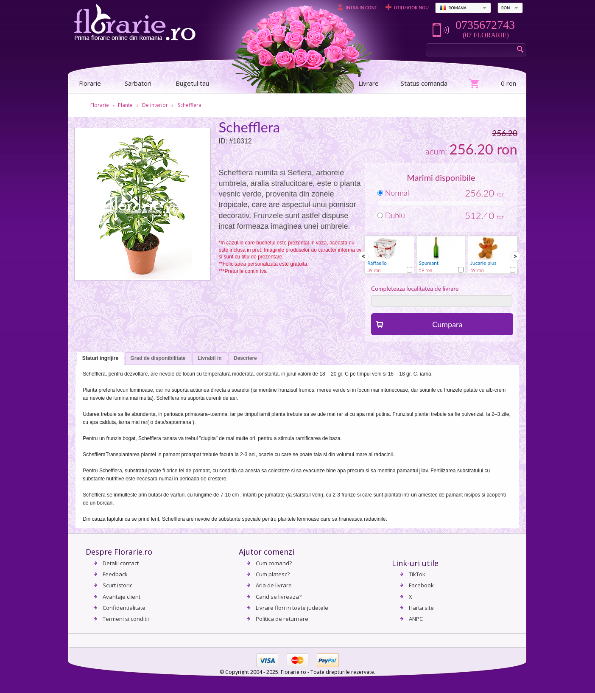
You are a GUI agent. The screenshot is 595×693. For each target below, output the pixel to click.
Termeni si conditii (126, 619)
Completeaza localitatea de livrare (415, 288)
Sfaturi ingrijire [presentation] (100, 358)
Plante (125, 105)
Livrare (368, 83)
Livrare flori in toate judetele (292, 608)
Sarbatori (138, 83)
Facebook (421, 585)
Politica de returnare (282, 619)
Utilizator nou (411, 8)
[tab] (100, 358)
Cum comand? (274, 563)
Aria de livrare (274, 585)
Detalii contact (121, 563)
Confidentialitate (124, 608)
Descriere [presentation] (245, 358)
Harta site (421, 608)
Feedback (115, 574)
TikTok (417, 574)
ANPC (416, 619)
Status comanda (424, 83)
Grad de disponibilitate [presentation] (158, 358)
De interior (155, 105)
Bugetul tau (192, 83)
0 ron (508, 83)
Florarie (99, 105)
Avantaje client (121, 596)
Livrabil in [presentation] (210, 358)
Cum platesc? (273, 574)
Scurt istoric (117, 585)
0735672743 (485, 25)
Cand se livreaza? (279, 596)
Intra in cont (361, 8)
